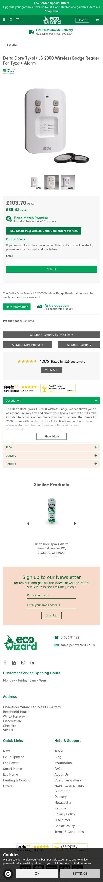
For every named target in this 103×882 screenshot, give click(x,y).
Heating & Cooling (16, 780)
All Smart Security (79, 345)
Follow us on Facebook (4, 662)
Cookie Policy (65, 826)
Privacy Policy (65, 814)
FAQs (58, 769)
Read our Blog (14, 662)
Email (9, 256)
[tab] (51, 400)
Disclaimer (62, 820)
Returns (60, 808)
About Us (61, 774)
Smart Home (12, 769)
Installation (63, 763)
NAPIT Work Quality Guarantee (69, 788)
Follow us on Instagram (23, 662)
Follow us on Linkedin (32, 662)
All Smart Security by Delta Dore (51, 335)
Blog (58, 757)
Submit (51, 269)
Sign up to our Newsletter (51, 581)
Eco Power (11, 763)
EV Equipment (13, 757)
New (6, 751)
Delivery (61, 797)
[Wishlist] (18, 19)
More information (16, 307)
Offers (8, 786)
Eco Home (10, 774)
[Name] (51, 595)
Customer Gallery (68, 780)
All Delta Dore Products (27, 345)
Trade (82, 20)
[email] (51, 605)
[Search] (11, 20)
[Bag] (97, 20)
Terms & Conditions (69, 832)
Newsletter (63, 803)
